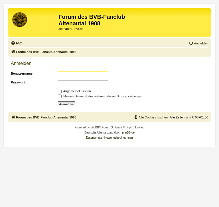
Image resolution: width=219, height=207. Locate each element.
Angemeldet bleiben (74, 91)
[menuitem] (16, 43)
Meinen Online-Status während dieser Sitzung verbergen (100, 96)
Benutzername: (22, 73)
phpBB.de (128, 132)
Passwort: (18, 82)
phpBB (94, 127)
